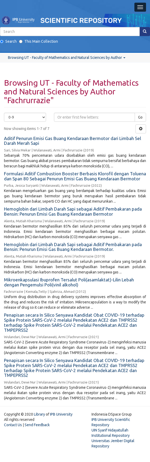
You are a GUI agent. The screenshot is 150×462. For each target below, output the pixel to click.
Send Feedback (37, 425)
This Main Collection (38, 41)
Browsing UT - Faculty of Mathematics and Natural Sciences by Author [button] (66, 57)
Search (8, 41)
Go (140, 117)
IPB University (61, 414)
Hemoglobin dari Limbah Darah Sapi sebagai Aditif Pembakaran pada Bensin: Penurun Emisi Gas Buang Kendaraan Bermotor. (73, 247)
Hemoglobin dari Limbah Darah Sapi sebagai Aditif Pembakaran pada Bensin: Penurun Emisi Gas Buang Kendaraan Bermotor (73, 211)
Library (39, 414)
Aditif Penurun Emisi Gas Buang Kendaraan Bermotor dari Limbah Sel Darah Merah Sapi (72, 141)
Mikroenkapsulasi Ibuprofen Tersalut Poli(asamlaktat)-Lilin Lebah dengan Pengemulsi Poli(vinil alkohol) (69, 282)
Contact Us (13, 425)
